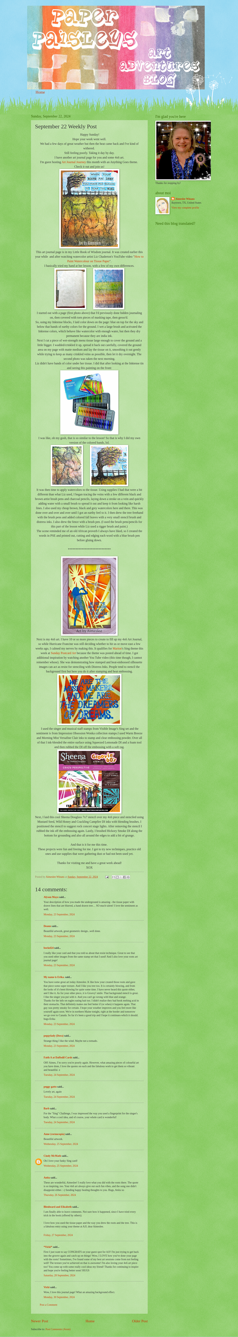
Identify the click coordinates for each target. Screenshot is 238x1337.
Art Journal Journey (74, 162)
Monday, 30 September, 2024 (59, 1297)
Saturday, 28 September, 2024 (59, 1275)
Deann (47, 926)
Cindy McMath (52, 1155)
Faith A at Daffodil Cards (58, 1057)
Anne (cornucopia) (54, 1134)
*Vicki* (48, 1247)
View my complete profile (185, 207)
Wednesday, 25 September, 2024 (61, 1144)
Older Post (140, 1321)
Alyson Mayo (51, 897)
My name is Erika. (54, 977)
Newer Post (39, 1321)
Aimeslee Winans (185, 198)
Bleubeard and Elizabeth (58, 1206)
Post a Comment (48, 1304)
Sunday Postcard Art (63, 653)
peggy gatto (50, 1086)
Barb (46, 1108)
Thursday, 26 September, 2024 (60, 1195)
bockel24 (49, 947)
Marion (117, 648)
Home (40, 92)
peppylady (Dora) (54, 1035)
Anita (47, 1177)
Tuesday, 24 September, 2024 (59, 1074)
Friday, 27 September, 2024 (58, 1235)
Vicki (47, 1287)
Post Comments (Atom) (58, 1329)
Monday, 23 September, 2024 (59, 914)
